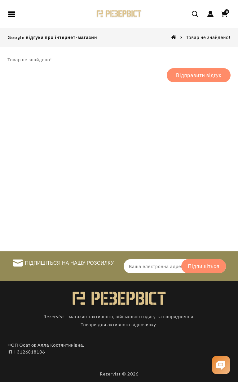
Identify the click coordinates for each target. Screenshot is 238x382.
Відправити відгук (198, 75)
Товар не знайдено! (208, 37)
